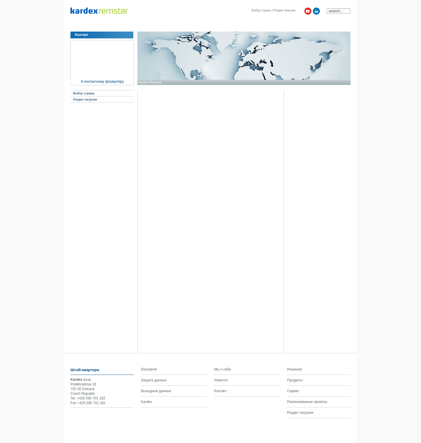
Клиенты (168, 25)
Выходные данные (156, 391)
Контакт (209, 25)
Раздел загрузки (285, 10)
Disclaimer (149, 369)
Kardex (229, 25)
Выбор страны (261, 10)
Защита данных (153, 380)
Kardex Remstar (149, 82)
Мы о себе (80, 25)
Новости (189, 25)
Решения (103, 25)
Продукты (126, 25)
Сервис (147, 25)
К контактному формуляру (102, 81)
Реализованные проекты (307, 402)
